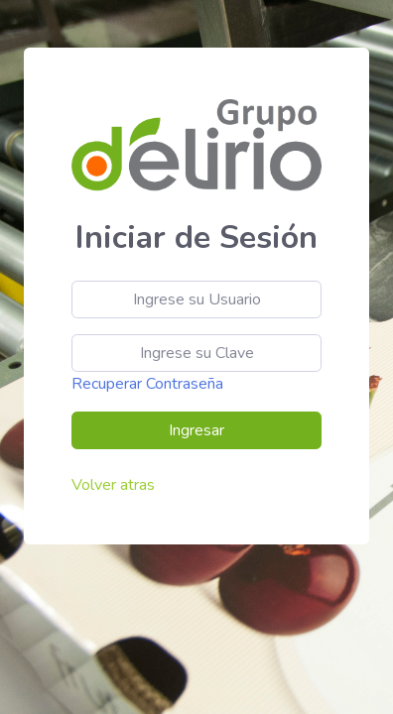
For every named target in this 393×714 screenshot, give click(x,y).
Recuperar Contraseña (147, 384)
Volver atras (113, 485)
